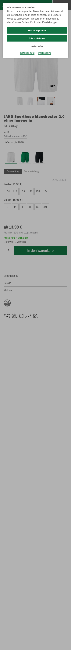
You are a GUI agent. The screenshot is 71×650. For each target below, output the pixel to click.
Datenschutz (27, 52)
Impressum (44, 52)
